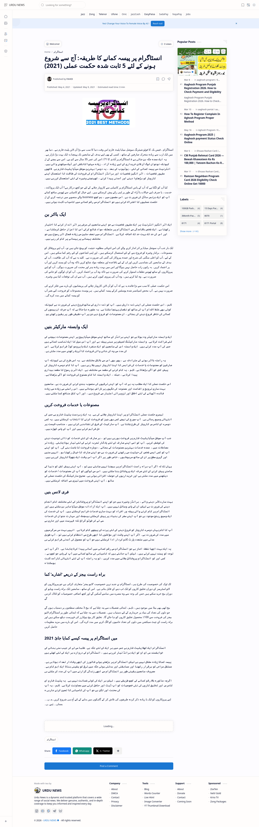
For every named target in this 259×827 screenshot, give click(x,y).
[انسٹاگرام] (51, 739)
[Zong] (92, 14)
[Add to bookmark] (223, 51)
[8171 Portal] (213, 223)
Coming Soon (184, 801)
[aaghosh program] (206, 79)
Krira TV (214, 797)
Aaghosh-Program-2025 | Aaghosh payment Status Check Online (204, 138)
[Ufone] (114, 14)
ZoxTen (214, 789)
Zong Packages (218, 801)
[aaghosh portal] (206, 109)
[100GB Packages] (191, 208)
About (114, 789)
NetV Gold (215, 793)
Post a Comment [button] (109, 766)
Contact (115, 797)
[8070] (213, 216)
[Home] (5, 16)
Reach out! (158, 23)
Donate (181, 793)
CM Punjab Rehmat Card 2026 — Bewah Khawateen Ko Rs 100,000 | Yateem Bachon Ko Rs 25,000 (204, 159)
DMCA (114, 793)
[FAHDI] (63, 78)
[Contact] (5, 40)
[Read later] (157, 78)
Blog (146, 789)
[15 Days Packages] (213, 208)
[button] (5, 4)
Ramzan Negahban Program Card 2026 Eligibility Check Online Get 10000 (201, 179)
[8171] (191, 223)
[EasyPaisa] (149, 14)
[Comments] (207, 51)
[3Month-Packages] (191, 216)
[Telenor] (103, 14)
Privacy (115, 801)
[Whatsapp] (48, 811)
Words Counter (152, 793)
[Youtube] (42, 811)
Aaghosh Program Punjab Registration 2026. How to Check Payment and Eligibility (202, 88)
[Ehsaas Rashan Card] (208, 150)
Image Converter (153, 801)
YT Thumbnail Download (157, 805)
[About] (5, 34)
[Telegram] (54, 811)
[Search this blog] (62, 5)
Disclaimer (116, 805)
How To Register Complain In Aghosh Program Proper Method (202, 117)
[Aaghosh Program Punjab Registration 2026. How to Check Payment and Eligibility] (202, 62)
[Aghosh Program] (207, 130)
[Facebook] (36, 811)
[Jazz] (83, 14)
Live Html (149, 797)
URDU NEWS (17, 5)
